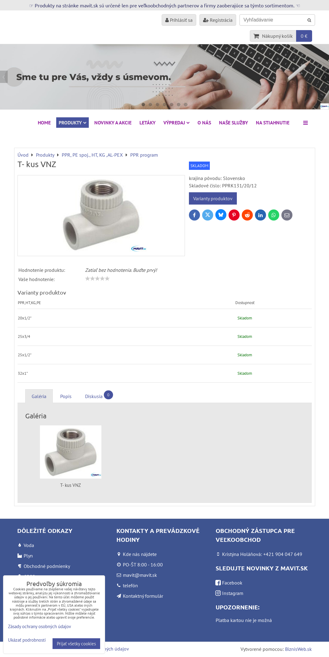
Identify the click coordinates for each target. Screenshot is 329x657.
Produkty (72, 122)
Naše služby (233, 122)
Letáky (147, 122)
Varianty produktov (213, 198)
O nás (204, 122)
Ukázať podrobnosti (27, 640)
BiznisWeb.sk (298, 649)
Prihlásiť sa (179, 20)
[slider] (97, 278)
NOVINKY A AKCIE (112, 122)
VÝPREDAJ (176, 122)
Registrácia (218, 20)
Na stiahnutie (272, 122)
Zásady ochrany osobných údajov (39, 626)
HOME (44, 122)
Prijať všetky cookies (76, 644)
